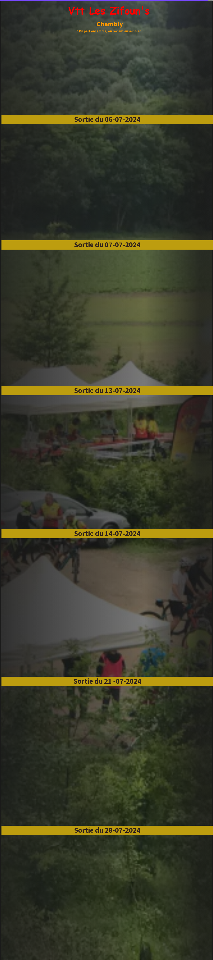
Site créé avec (107, 957)
